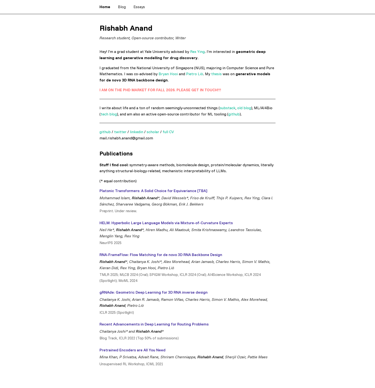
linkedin (136, 131)
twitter (120, 131)
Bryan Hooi (168, 73)
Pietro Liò (194, 73)
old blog (244, 107)
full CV (168, 131)
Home (104, 6)
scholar (153, 131)
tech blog (109, 114)
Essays (139, 6)
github (234, 114)
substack (228, 107)
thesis (216, 73)
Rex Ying (197, 51)
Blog (122, 6)
